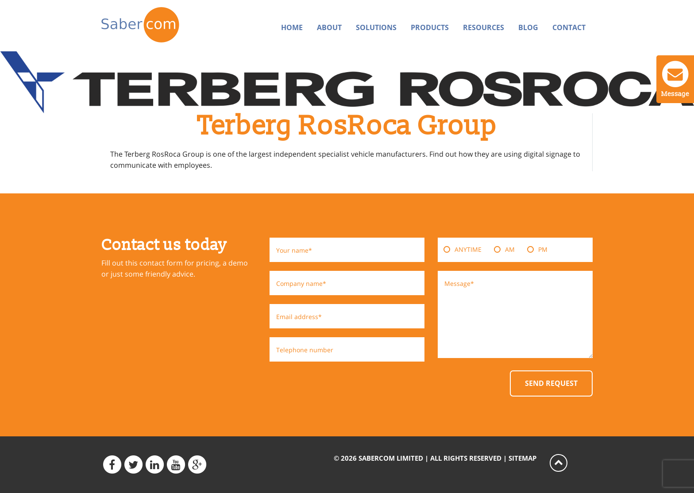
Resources (483, 27)
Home (292, 27)
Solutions (376, 27)
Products (430, 27)
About (329, 27)
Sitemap (522, 458)
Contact (569, 27)
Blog (528, 27)
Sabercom (157, 24)
